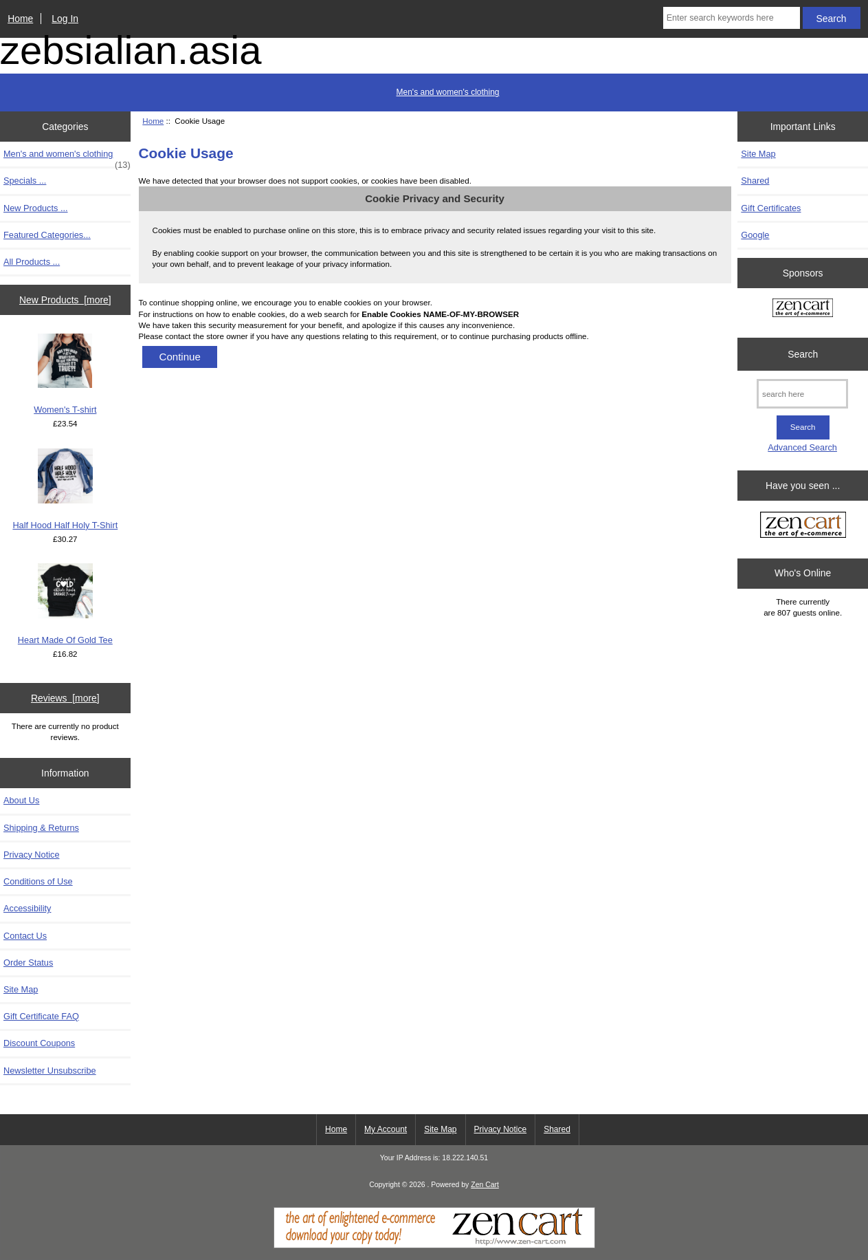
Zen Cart (485, 1184)
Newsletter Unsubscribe (49, 1070)
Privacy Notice (31, 854)
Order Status (28, 962)
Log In (65, 18)
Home (20, 18)
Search (803, 354)
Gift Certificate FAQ (41, 1016)
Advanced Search (802, 447)
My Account (385, 1129)
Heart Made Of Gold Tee (65, 604)
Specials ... (24, 180)
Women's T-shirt (65, 374)
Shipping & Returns (41, 828)
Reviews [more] (65, 698)
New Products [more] (65, 299)
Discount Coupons (39, 1043)
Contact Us (25, 936)
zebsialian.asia (130, 50)
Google (755, 235)
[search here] (802, 394)
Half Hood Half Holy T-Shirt (65, 489)
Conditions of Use (38, 881)
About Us (21, 800)
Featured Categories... (47, 235)
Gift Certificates (771, 208)
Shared (755, 180)
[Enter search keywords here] (731, 18)
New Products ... (35, 208)
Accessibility (27, 908)
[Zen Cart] (434, 1245)
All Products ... (31, 262)
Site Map (20, 989)
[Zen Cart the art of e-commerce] (802, 309)
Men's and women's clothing (448, 92)
